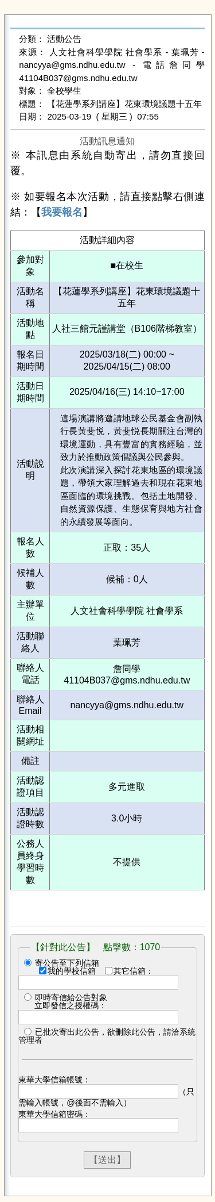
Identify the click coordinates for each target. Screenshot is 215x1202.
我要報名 (62, 212)
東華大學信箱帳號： (54, 1079)
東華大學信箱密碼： (54, 1114)
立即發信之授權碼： (70, 1005)
